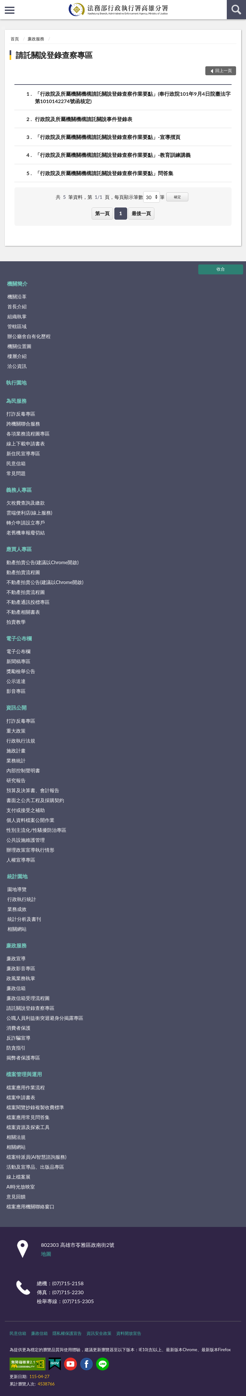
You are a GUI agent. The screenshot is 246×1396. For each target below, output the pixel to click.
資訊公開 (16, 707)
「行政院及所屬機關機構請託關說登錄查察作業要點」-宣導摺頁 (107, 137)
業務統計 (16, 760)
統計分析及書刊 (24, 919)
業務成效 (17, 909)
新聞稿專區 (18, 661)
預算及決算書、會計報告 (32, 790)
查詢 (236, 9)
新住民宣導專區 (23, 453)
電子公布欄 (19, 638)
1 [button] (120, 213)
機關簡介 (17, 283)
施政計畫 (16, 750)
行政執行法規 (20, 740)
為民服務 (16, 401)
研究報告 (16, 780)
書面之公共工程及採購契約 (35, 800)
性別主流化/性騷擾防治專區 (36, 830)
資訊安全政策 (98, 1333)
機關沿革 (17, 296)
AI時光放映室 (20, 1186)
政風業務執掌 (20, 978)
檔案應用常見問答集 (28, 1117)
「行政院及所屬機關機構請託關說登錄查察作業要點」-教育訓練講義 (113, 154)
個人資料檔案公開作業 (30, 820)
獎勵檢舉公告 (20, 671)
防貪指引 (16, 1048)
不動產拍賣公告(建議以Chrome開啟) (44, 582)
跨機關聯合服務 (23, 423)
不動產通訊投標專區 (28, 602)
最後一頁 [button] (141, 213)
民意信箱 (16, 463)
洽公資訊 (17, 366)
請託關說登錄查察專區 (54, 55)
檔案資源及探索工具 (28, 1127)
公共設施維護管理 (25, 840)
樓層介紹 (17, 356)
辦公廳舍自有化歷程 (29, 336)
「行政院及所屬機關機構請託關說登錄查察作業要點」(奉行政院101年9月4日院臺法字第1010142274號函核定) (133, 97)
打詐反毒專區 (20, 414)
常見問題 (16, 473)
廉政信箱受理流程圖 (28, 998)
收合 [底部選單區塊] (221, 269)
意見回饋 (16, 1196)
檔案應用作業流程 (25, 1087)
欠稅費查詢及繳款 (25, 503)
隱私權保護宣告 (67, 1333)
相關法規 (16, 1137)
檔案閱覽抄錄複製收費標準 (35, 1107)
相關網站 (17, 929)
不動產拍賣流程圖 (25, 592)
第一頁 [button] (102, 213)
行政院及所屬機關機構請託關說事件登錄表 (83, 119)
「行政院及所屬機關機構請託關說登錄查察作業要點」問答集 (104, 173)
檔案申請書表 (20, 1097)
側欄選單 (9, 10)
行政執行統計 (21, 899)
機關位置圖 (19, 346)
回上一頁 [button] (223, 70)
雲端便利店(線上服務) (29, 512)
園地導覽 (17, 889)
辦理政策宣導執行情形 (30, 850)
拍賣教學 (16, 622)
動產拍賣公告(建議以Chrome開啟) (42, 562)
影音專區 (16, 691)
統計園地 (17, 876)
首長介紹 (17, 306)
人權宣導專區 (20, 860)
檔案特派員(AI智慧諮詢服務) (36, 1157)
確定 (177, 197)
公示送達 (16, 681)
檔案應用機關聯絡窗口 (30, 1206)
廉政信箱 (16, 988)
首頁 (15, 38)
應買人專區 (19, 549)
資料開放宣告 (128, 1333)
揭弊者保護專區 (23, 1057)
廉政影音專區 (20, 968)
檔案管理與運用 (24, 1074)
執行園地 (16, 382)
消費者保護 (18, 1028)
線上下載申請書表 (25, 443)
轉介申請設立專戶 (25, 522)
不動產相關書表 (23, 612)
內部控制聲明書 (23, 770)
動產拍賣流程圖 (23, 572)
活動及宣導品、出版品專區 (35, 1167)
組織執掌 (17, 316)
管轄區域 (17, 326)
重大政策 (16, 731)
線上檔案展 (18, 1177)
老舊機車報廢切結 (25, 532)
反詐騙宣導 (18, 1038)
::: (5, 4)
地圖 (46, 1254)
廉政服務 (36, 38)
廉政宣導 (16, 958)
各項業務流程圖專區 (28, 433)
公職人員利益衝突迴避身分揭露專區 (44, 1018)
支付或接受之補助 (25, 810)
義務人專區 (19, 490)
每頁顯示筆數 (128, 197)
